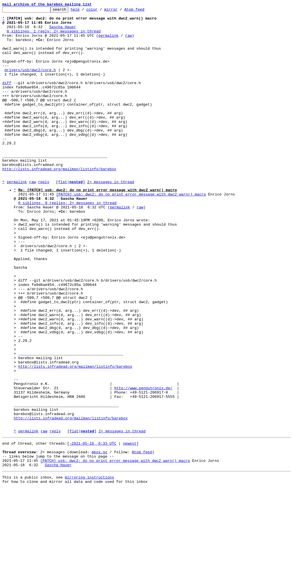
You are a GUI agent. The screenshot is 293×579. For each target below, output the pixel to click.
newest (129, 528)
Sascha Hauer (62, 31)
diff (6, 98)
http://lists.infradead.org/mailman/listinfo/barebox (59, 201)
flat (62, 217)
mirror (120, 10)
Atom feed (143, 10)
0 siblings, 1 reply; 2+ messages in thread (54, 36)
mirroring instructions (89, 567)
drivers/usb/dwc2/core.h (30, 82)
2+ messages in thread (110, 217)
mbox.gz (99, 538)
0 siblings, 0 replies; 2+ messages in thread (67, 241)
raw (128, 41)
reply (43, 217)
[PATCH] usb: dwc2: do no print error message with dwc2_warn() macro (131, 231)
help (84, 10)
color (100, 10)
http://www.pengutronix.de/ (143, 463)
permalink (108, 41)
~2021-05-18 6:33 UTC (92, 528)
